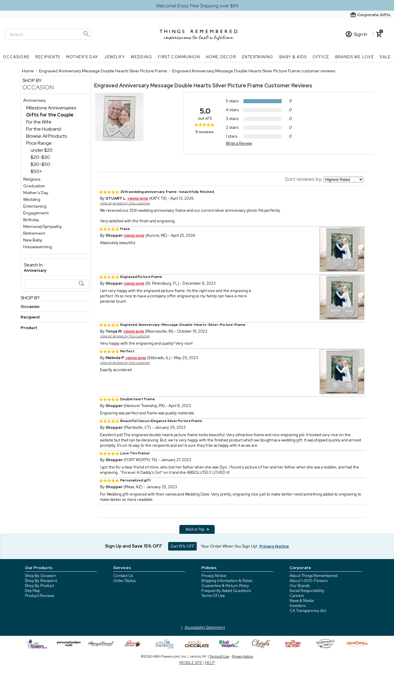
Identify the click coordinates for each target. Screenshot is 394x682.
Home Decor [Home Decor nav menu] (221, 56)
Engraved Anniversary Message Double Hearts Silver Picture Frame (178, 85)
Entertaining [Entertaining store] (34, 206)
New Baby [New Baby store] (32, 240)
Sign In (356, 34)
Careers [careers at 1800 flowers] (297, 595)
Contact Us (123, 575)
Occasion (38, 87)
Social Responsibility (307, 590)
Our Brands (300, 585)
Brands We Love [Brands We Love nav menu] (354, 56)
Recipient (30, 317)
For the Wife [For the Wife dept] (38, 122)
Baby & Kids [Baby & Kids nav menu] (293, 56)
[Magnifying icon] (86, 34)
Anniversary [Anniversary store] (34, 100)
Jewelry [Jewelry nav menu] (114, 56)
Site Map (32, 590)
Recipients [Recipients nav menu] (47, 56)
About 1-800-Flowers (309, 580)
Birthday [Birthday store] (31, 219)
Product (29, 327)
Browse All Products (46, 136)
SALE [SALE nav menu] (385, 56)
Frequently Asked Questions (226, 590)
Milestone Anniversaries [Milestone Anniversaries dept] (51, 108)
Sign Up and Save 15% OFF (133, 546)
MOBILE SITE (190, 662)
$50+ (36, 171)
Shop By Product (39, 585)
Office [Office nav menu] (321, 56)
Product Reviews (39, 595)
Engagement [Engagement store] (36, 213)
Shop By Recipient (41, 580)
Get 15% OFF (182, 546)
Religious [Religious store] (31, 179)
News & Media (302, 600)
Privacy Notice (213, 575)
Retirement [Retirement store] (34, 233)
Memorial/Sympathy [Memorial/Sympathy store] (42, 226)
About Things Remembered (314, 575)
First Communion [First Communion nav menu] (179, 56)
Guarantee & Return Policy (225, 585)
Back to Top (197, 529)
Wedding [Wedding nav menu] (141, 56)
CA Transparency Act (308, 610)
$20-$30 (40, 157)
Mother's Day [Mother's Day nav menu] (82, 56)
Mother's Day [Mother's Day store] (35, 192)
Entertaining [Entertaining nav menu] (257, 56)
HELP (210, 662)
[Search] (48, 34)
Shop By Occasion (40, 575)
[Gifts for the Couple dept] (50, 115)
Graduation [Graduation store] (34, 186)
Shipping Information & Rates (226, 580)
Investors (297, 605)
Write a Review (239, 143)
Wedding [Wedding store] (31, 199)
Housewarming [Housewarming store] (37, 246)
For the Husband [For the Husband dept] (43, 129)
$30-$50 (40, 164)
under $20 (42, 150)
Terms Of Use (213, 595)
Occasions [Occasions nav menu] (16, 56)
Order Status (124, 580)
